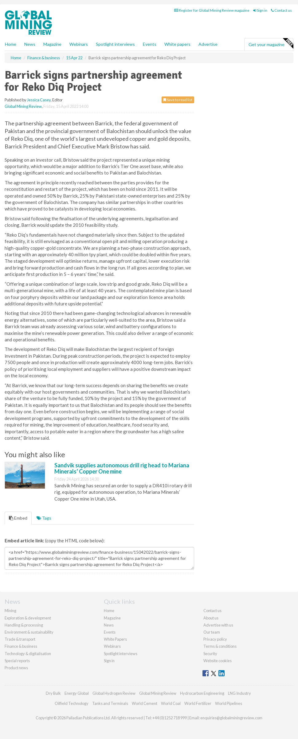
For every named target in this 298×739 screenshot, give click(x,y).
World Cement (144, 703)
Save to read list (177, 99)
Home (10, 44)
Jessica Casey (39, 99)
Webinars (78, 44)
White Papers (115, 639)
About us (210, 617)
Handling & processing (24, 625)
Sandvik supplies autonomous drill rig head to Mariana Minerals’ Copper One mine (121, 468)
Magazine (52, 44)
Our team (211, 632)
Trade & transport (20, 639)
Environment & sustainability (29, 632)
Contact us (281, 10)
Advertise (208, 44)
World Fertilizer (197, 703)
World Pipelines (228, 703)
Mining (10, 610)
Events (149, 44)
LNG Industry (239, 693)
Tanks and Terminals (110, 703)
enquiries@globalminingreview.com (231, 717)
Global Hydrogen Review (113, 693)
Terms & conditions (220, 646)
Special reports (17, 660)
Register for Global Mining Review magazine (211, 10)
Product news (16, 667)
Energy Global (77, 693)
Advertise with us (218, 625)
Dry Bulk (53, 693)
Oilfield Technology (71, 703)
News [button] (29, 44)
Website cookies (217, 660)
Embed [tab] (18, 518)
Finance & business (21, 646)
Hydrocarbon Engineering (202, 693)
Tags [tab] (44, 518)
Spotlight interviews (115, 44)
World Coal (171, 703)
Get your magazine (271, 43)
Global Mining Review (23, 106)
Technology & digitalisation (28, 653)
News (109, 625)
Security (210, 653)
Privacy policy (215, 639)
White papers (177, 44)
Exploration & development (28, 617)
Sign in (260, 10)
